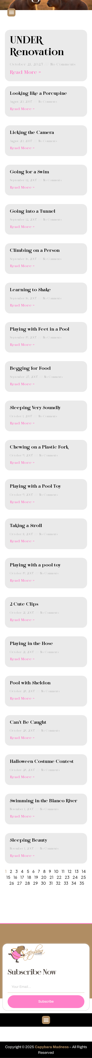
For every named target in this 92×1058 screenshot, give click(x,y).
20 (43, 877)
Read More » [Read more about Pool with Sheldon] (22, 698)
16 (15, 877)
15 (8, 877)
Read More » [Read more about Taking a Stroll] (22, 541)
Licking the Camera (32, 133)
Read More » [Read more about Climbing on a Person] (22, 266)
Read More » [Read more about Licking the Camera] (22, 148)
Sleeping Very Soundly (35, 408)
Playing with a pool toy (35, 565)
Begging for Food (30, 368)
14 (84, 871)
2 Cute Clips (24, 604)
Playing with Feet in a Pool (39, 329)
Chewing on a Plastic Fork (39, 447)
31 (51, 883)
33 (66, 883)
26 (11, 883)
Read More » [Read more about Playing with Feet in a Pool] (22, 344)
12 (70, 871)
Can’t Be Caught (28, 722)
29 (35, 883)
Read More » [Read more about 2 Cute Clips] (22, 620)
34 (73, 883)
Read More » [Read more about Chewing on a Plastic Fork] (22, 462)
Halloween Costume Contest (42, 762)
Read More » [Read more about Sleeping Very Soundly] (22, 423)
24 (75, 877)
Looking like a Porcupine (38, 93)
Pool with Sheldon (30, 683)
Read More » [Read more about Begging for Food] (22, 384)
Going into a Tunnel (32, 211)
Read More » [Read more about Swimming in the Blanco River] (22, 816)
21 (51, 877)
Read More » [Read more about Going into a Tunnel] (22, 226)
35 (81, 883)
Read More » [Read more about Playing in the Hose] (22, 659)
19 (36, 877)
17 (22, 877)
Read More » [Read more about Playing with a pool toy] (22, 580)
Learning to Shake (30, 290)
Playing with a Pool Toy (35, 486)
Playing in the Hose (31, 644)
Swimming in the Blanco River (43, 801)
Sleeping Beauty (28, 840)
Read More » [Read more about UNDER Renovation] (25, 72)
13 (77, 871)
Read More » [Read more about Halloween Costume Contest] (22, 777)
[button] (11, 12)
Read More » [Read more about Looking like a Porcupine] (22, 109)
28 (27, 883)
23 (67, 877)
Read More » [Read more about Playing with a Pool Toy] (22, 502)
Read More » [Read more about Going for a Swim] (22, 187)
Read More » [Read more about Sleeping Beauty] (22, 855)
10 (56, 871)
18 (29, 877)
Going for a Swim (29, 172)
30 (43, 883)
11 (63, 871)
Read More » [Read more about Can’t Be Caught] (22, 738)
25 (83, 877)
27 (19, 883)
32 (58, 883)
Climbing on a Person (35, 251)
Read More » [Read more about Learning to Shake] (22, 305)
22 (59, 877)
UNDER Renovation (37, 46)
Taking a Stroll (26, 526)
